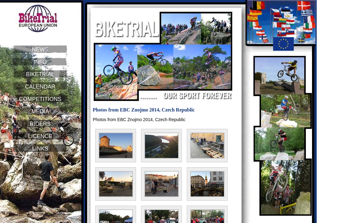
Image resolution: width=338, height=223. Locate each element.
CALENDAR (40, 87)
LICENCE (40, 136)
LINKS (40, 149)
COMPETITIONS (40, 99)
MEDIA (40, 111)
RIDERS (40, 124)
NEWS (40, 49)
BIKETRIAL (40, 74)
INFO (40, 62)
